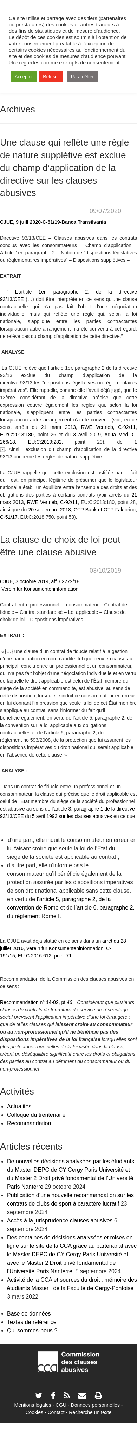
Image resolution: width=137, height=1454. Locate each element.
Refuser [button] (51, 76)
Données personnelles (95, 1405)
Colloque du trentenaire (36, 1115)
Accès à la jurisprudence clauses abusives (60, 1221)
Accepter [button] (24, 76)
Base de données (29, 1314)
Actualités (19, 1106)
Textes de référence (32, 1322)
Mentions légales (32, 1405)
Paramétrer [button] (82, 76)
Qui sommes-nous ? (32, 1330)
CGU (61, 1405)
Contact (55, 1412)
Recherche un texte (90, 1412)
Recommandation (29, 1123)
